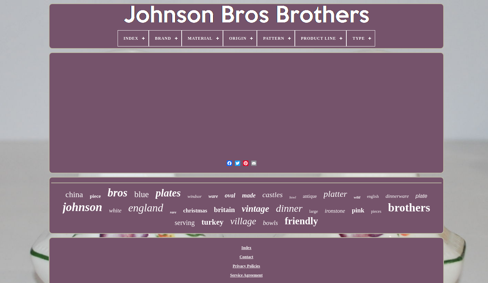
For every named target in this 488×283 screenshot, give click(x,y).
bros (117, 193)
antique (310, 196)
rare (173, 212)
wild (357, 197)
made (249, 195)
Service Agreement (246, 275)
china (74, 194)
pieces (376, 211)
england (145, 208)
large (313, 211)
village (243, 221)
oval (230, 195)
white (115, 210)
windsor (194, 196)
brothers (409, 207)
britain (224, 210)
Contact (246, 256)
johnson (82, 207)
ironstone (335, 211)
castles (272, 194)
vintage (255, 209)
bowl (292, 197)
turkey (212, 222)
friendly (301, 220)
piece (95, 196)
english (373, 196)
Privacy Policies (246, 266)
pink (358, 210)
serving (185, 222)
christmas (195, 210)
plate (421, 196)
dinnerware (397, 196)
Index (246, 247)
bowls (270, 222)
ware (213, 196)
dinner (289, 208)
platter (335, 194)
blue (141, 194)
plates (168, 193)
